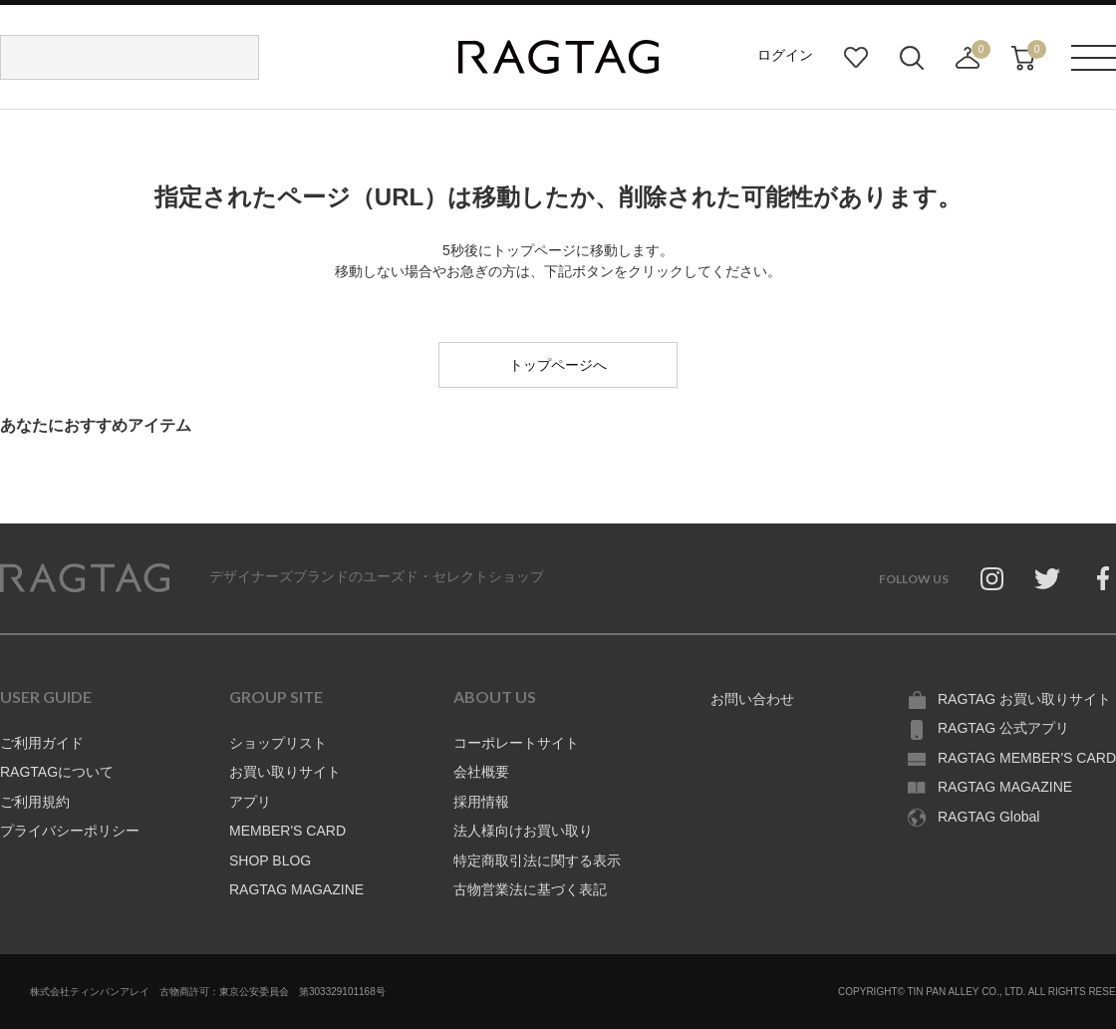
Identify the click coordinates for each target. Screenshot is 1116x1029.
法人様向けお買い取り (523, 831)
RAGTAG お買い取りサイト (1024, 699)
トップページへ (558, 365)
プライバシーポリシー (70, 831)
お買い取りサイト (285, 772)
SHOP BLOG (270, 860)
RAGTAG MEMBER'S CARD (1027, 758)
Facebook (1103, 578)
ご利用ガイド (42, 743)
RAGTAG (84, 578)
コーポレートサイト (516, 743)
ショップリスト (278, 743)
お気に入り (856, 58)
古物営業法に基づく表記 (530, 889)
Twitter (1047, 578)
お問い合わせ (752, 699)
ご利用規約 (35, 802)
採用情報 (481, 802)
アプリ (250, 802)
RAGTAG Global (988, 817)
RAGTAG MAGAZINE (296, 889)
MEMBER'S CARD (287, 831)
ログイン (785, 55)
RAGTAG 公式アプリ (1003, 728)
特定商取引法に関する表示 (537, 860)
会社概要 (481, 772)
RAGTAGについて (57, 772)
